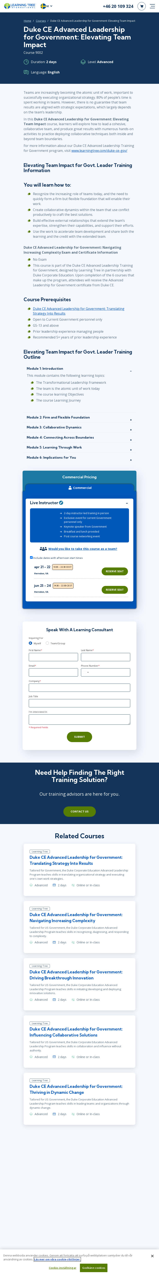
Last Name (87, 650)
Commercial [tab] (79, 487)
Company (35, 681)
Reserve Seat (115, 571)
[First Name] (53, 657)
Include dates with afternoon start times (56, 557)
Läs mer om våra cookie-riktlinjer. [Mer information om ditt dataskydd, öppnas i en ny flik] (57, 1261)
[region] (82, 579)
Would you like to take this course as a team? (82, 549)
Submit (79, 737)
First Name (35, 650)
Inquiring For (36, 637)
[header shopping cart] (141, 6)
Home (27, 21)
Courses (41, 21)
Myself (37, 643)
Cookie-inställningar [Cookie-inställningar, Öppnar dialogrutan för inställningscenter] (62, 1270)
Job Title (33, 696)
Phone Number (90, 665)
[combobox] (85, 672)
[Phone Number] (105, 672)
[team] (47, 643)
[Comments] (79, 719)
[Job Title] (79, 703)
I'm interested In (38, 711)
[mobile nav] (152, 6)
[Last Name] (105, 657)
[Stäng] (152, 1257)
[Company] (79, 688)
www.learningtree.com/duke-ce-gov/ (99, 150)
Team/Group (58, 643)
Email (32, 665)
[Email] (53, 672)
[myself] (30, 643)
